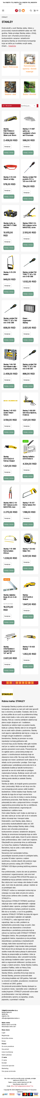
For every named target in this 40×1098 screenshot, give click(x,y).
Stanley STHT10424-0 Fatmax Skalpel (9, 459)
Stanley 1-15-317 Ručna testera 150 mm (29, 505)
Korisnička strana (7, 1038)
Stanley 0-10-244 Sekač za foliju (9, 178)
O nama (4, 1060)
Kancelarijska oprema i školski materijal (29, 69)
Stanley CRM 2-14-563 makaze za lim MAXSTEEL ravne (29, 225)
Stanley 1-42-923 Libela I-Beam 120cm (9, 412)
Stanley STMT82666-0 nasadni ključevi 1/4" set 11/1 (9, 650)
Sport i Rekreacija (10, 67)
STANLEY (5, 17)
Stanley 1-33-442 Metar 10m (29, 550)
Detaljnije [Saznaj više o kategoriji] (12, 46)
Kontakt (4, 1063)
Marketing (5, 1068)
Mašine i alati (10, 94)
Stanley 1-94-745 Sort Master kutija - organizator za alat (10, 366)
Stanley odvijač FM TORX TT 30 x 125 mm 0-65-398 (29, 274)
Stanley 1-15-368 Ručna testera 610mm (9, 551)
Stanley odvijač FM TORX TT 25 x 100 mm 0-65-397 (29, 366)
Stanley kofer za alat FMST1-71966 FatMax (9, 225)
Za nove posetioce (8, 1046)
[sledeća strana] (32, 682)
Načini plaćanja (7, 1055)
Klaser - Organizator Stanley (27, 320)
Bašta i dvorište (29, 94)
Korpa (4, 1041)
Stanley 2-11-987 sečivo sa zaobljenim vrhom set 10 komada (29, 132)
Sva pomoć (5, 1049)
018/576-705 (26, 2)
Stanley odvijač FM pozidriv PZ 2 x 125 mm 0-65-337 (29, 179)
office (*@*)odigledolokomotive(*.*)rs (22, 1086)
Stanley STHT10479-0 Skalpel (28, 597)
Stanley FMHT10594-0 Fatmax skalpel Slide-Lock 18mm (9, 132)
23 (29, 683)
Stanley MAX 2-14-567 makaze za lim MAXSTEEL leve (10, 505)
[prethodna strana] (7, 682)
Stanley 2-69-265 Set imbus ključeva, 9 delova (30, 412)
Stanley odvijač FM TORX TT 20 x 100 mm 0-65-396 (10, 320)
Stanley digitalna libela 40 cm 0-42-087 (10, 597)
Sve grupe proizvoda (8, 1071)
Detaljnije (7, 146)
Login (3, 1033)
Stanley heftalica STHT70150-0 (28, 458)
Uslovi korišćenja (7, 1052)
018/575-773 (9, 2)
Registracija (5, 1035)
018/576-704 (18, 2)
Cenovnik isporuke (8, 1065)
